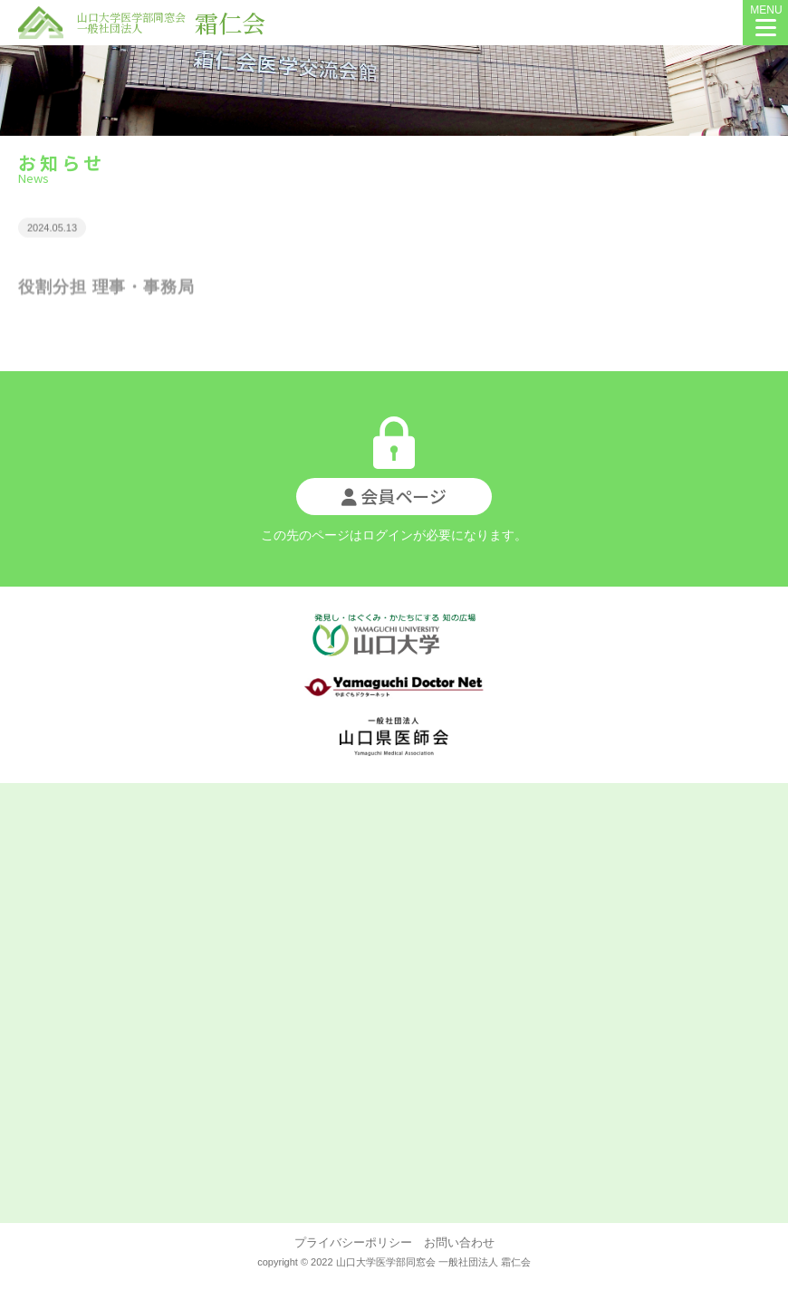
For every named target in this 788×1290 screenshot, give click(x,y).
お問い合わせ (453, 1242)
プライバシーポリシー (353, 1242)
